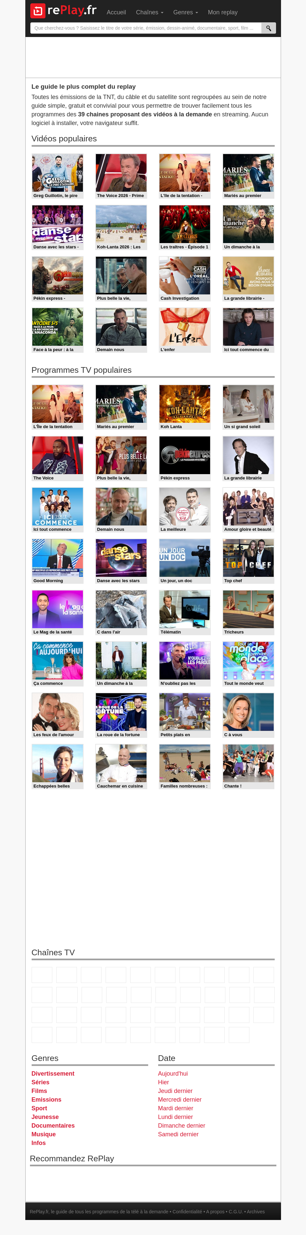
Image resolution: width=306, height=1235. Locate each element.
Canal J (66, 1035)
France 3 (91, 975)
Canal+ (116, 975)
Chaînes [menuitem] (149, 12)
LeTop (165, 1035)
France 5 (140, 975)
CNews (91, 1015)
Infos (39, 1143)
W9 (214, 975)
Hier (163, 1082)
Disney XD (116, 1035)
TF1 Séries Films (92, 995)
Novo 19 (42, 1015)
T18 (264, 995)
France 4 (42, 995)
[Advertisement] (153, 57)
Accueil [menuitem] (116, 12)
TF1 (42, 975)
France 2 (66, 975)
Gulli (42, 1035)
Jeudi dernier (175, 1091)
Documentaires (53, 1125)
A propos (215, 1211)
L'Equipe (263, 1015)
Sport (39, 1108)
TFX (263, 975)
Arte (189, 975)
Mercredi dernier (180, 1099)
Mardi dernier (175, 1108)
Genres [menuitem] (185, 12)
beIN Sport (214, 1015)
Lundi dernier (175, 1117)
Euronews (165, 1015)
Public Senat (214, 1035)
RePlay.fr (39, 1211)
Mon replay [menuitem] (223, 12)
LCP (189, 1035)
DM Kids (140, 1035)
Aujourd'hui (173, 1073)
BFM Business (140, 1015)
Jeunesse (45, 1117)
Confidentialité (187, 1211)
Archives (256, 1211)
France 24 (189, 1015)
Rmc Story (165, 995)
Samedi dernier (178, 1134)
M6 (165, 975)
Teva (215, 995)
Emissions (47, 1099)
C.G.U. (236, 1211)
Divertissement (53, 1073)
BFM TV (116, 1015)
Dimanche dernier (181, 1125)
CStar (67, 995)
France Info (66, 1015)
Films (39, 1091)
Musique (44, 1134)
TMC (239, 975)
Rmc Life (190, 995)
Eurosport (239, 1015)
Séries (41, 1082)
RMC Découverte (141, 995)
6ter (116, 995)
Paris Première (239, 995)
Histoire (239, 1035)
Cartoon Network (91, 1035)
